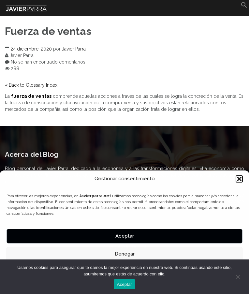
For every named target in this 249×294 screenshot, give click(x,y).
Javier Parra (74, 48)
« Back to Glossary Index (31, 85)
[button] (239, 179)
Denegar (125, 254)
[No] (237, 276)
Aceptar (124, 236)
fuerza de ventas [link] (31, 96)
